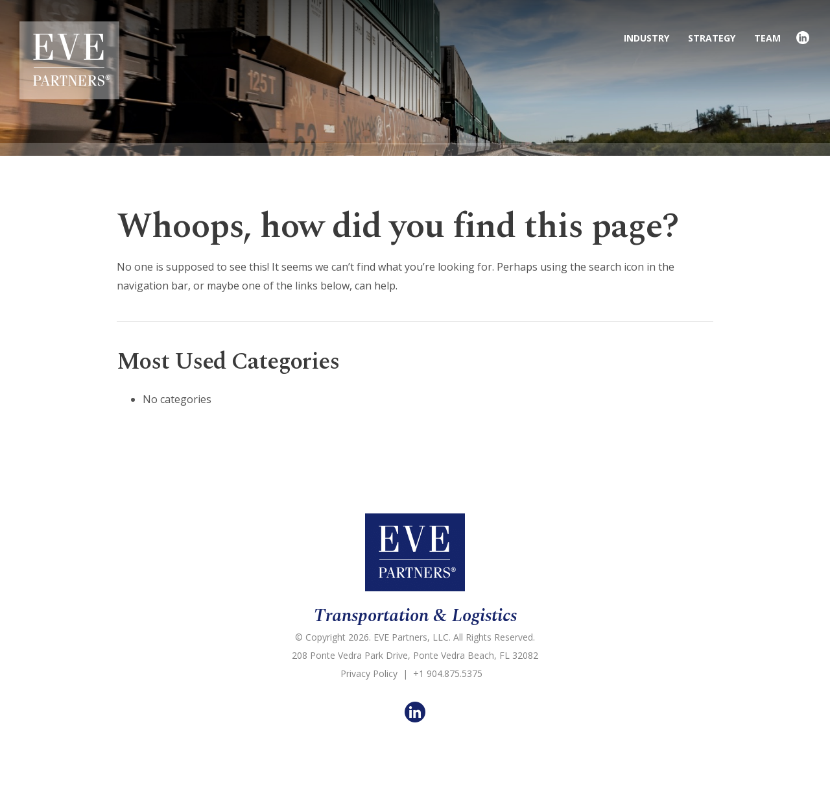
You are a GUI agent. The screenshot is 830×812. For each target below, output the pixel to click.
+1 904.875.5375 (447, 673)
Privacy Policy (368, 673)
